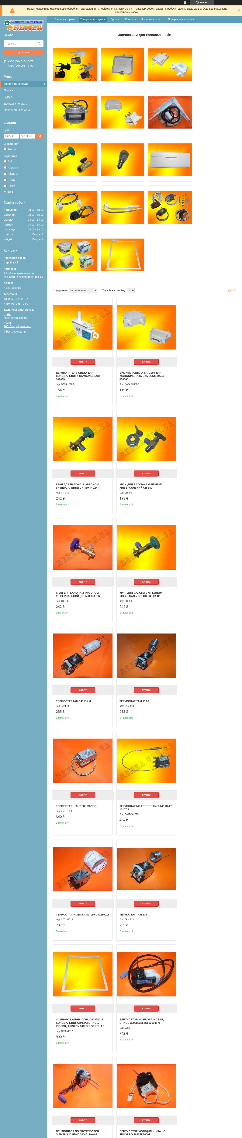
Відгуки (8, 97)
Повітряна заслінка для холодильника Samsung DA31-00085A (202, 1076)
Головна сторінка (64, 19)
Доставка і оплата (15, 103)
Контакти (130, 19)
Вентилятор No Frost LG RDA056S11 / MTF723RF (197, 858)
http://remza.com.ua (15, 317)
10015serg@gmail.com (17, 326)
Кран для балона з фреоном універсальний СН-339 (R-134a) (201, 321)
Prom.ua (138, 1127)
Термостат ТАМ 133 (193, 639)
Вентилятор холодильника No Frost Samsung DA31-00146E (141, 858)
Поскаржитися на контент (137, 1134)
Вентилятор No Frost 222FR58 (78, 1072)
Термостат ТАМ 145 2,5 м (73, 536)
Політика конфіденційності (167, 1134)
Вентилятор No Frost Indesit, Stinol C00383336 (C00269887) (140, 748)
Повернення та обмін (18, 110)
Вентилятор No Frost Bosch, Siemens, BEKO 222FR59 (139, 1074)
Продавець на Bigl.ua (121, 1131)
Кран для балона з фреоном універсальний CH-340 (77, 431)
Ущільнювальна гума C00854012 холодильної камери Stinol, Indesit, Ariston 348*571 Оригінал (80, 749)
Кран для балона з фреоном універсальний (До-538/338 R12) (140, 431)
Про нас (9, 90)
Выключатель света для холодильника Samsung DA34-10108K (78, 323)
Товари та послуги (16, 83)
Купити (82, 309)
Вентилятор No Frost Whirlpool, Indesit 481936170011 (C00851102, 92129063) (204, 966)
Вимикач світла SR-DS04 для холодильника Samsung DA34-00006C (140, 323)
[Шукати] (39, 43)
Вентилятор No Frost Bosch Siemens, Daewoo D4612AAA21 (200, 748)
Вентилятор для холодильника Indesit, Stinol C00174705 (80, 964)
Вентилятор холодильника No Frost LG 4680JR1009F (79, 858)
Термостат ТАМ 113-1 (132, 536)
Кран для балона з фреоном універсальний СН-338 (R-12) (200, 431)
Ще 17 (11, 191)
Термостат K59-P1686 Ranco (199, 536)
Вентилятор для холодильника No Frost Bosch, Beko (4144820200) (143, 964)
